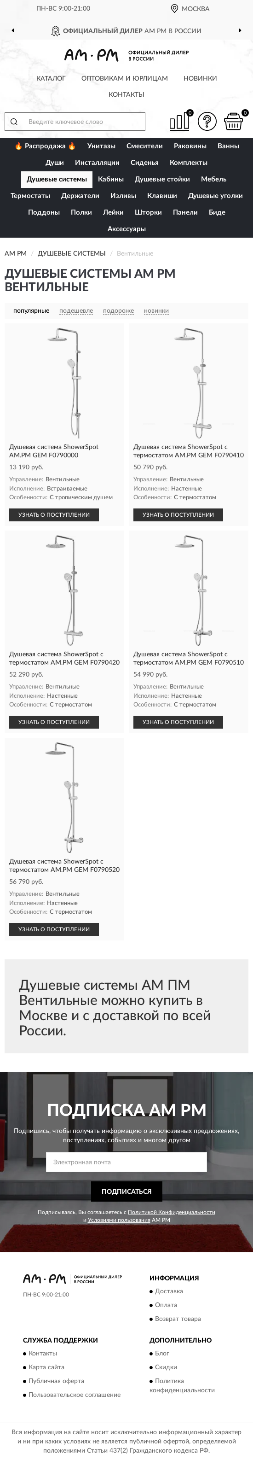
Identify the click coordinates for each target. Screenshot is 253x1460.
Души (55, 162)
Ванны (228, 146)
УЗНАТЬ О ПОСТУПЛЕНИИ (54, 515)
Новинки (200, 79)
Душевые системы (57, 179)
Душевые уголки (215, 196)
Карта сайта (46, 1368)
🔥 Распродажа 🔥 (45, 146)
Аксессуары (127, 229)
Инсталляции (97, 162)
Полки (81, 212)
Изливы (123, 196)
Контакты (126, 95)
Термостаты (30, 196)
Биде (217, 212)
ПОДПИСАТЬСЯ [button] (127, 1192)
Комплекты (188, 162)
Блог (162, 1354)
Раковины (190, 146)
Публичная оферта (56, 1381)
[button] (207, 121)
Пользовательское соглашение (75, 1395)
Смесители (144, 146)
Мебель (213, 179)
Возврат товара (178, 1319)
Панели (185, 212)
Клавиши (162, 196)
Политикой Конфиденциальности (171, 1212)
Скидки (166, 1368)
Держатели (80, 196)
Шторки (148, 212)
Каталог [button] (51, 79)
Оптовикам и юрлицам (124, 79)
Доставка (169, 1291)
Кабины (111, 179)
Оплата (166, 1305)
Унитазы (101, 146)
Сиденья (145, 162)
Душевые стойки (162, 179)
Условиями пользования (119, 1220)
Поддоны (44, 212)
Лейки (113, 212)
